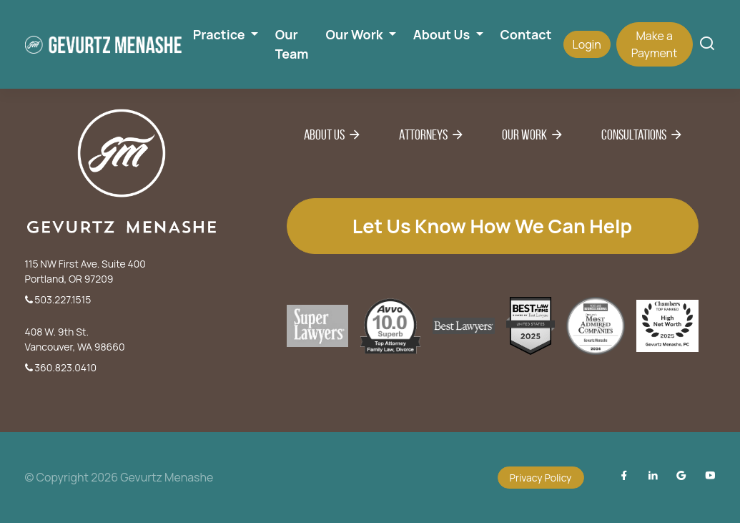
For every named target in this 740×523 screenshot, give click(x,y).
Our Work (524, 134)
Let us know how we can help (492, 225)
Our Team (292, 44)
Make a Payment (654, 44)
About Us (324, 134)
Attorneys (423, 134)
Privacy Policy (541, 477)
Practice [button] (220, 34)
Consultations (633, 134)
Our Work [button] (356, 34)
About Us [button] (443, 34)
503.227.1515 (58, 299)
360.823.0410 (61, 367)
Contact (526, 34)
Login (587, 44)
